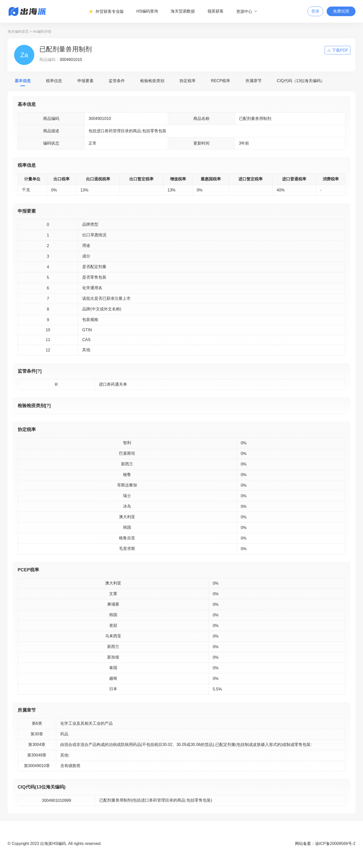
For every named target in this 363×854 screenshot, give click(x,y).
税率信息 (54, 81)
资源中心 (247, 11)
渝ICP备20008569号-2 (335, 843)
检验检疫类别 (152, 81)
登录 (315, 11)
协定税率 (187, 81)
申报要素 (85, 81)
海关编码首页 (18, 31)
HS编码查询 (147, 11)
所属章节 (254, 81)
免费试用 (341, 11)
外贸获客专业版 (106, 11)
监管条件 (117, 81)
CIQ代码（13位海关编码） (301, 81)
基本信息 (23, 81)
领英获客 (215, 11)
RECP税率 (220, 81)
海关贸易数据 (183, 11)
